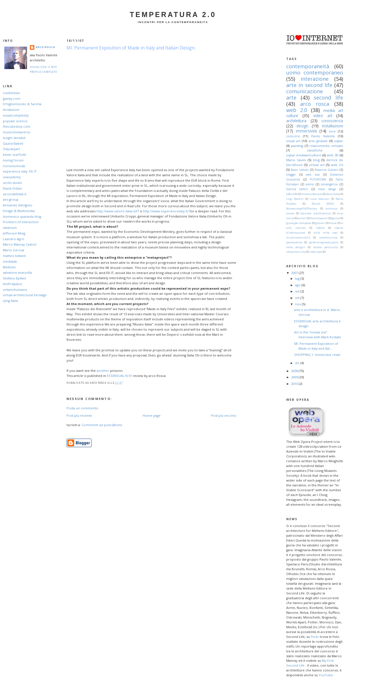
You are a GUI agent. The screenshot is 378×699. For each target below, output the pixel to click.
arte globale (318, 141)
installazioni (332, 125)
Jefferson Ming (14, 233)
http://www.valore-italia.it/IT (117, 211)
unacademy (12, 177)
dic (297, 363)
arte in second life (309, 85)
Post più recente (79, 415)
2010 (295, 383)
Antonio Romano (312, 194)
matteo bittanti (14, 256)
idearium (10, 227)
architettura (296, 120)
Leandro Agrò (13, 239)
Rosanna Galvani (326, 170)
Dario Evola (333, 194)
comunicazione (304, 91)
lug (297, 278)
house (333, 223)
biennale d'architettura (315, 213)
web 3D (332, 155)
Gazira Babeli (13, 143)
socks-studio (12, 183)
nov (298, 304)
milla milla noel (325, 233)
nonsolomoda (14, 166)
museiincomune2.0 (298, 237)
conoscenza (332, 120)
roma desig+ (327, 189)
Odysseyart (11, 149)
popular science (15, 121)
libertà (320, 228)
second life (328, 97)
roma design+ (295, 247)
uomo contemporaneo (314, 72)
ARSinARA (292, 194)
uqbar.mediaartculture (303, 155)
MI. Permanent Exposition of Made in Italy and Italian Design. (131, 48)
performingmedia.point (323, 242)
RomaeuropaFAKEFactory (301, 208)
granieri (320, 223)
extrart (302, 218)
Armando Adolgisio (17, 205)
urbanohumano (15, 289)
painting (297, 146)
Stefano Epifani (14, 278)
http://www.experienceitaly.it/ (166, 211)
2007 (295, 273)
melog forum (13, 160)
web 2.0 (296, 110)
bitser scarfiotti (14, 154)
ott (297, 298)
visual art (293, 141)
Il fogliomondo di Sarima (22, 104)
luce (332, 131)
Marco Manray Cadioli (19, 244)
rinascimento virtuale (326, 146)
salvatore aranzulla (17, 272)
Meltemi (9, 267)
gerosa (336, 218)
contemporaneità (307, 66)
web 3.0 (337, 165)
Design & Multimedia (19, 211)
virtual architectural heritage (25, 295)
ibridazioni (11, 109)
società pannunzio (325, 247)
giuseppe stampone (298, 223)
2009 (295, 377)
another (103, 370)
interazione (315, 78)
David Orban (12, 188)
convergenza (329, 184)
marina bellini (297, 189)
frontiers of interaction (21, 222)
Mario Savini (296, 160)
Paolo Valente (323, 136)
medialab (10, 261)
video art (322, 115)
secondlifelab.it (14, 194)
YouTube (326, 675)
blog (316, 160)
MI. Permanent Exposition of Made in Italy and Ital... (316, 345)
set (297, 291)
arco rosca (314, 103)
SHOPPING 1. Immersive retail (317, 354)
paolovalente (294, 242)
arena (310, 184)
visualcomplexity (16, 115)
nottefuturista (328, 237)
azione (290, 213)
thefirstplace (12, 284)
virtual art (316, 165)
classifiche (315, 150)
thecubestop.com (16, 126)
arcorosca (331, 208)
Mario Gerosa (13, 250)
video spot (315, 252)
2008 (295, 371)
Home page (152, 415)
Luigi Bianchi (295, 199)
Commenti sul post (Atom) (102, 425)
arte (291, 97)
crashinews (11, 93)
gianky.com (11, 98)
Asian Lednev (300, 170)
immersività (306, 131)
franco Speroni (319, 218)
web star (313, 175)
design (302, 125)
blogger (291, 175)
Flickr (315, 636)
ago (298, 285)
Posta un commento (82, 408)
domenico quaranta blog (22, 216)
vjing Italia (10, 300)
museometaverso (16, 132)
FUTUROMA (318, 179)
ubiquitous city (296, 252)
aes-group (10, 199)
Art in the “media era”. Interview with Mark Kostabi (317, 334)
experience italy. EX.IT (20, 171)
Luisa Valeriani (319, 199)
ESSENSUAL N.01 (119, 376)
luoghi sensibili (14, 138)
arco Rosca (45, 47)
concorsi (293, 136)
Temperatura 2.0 (173, 14)
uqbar (338, 141)
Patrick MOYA (323, 204)
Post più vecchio (223, 415)
